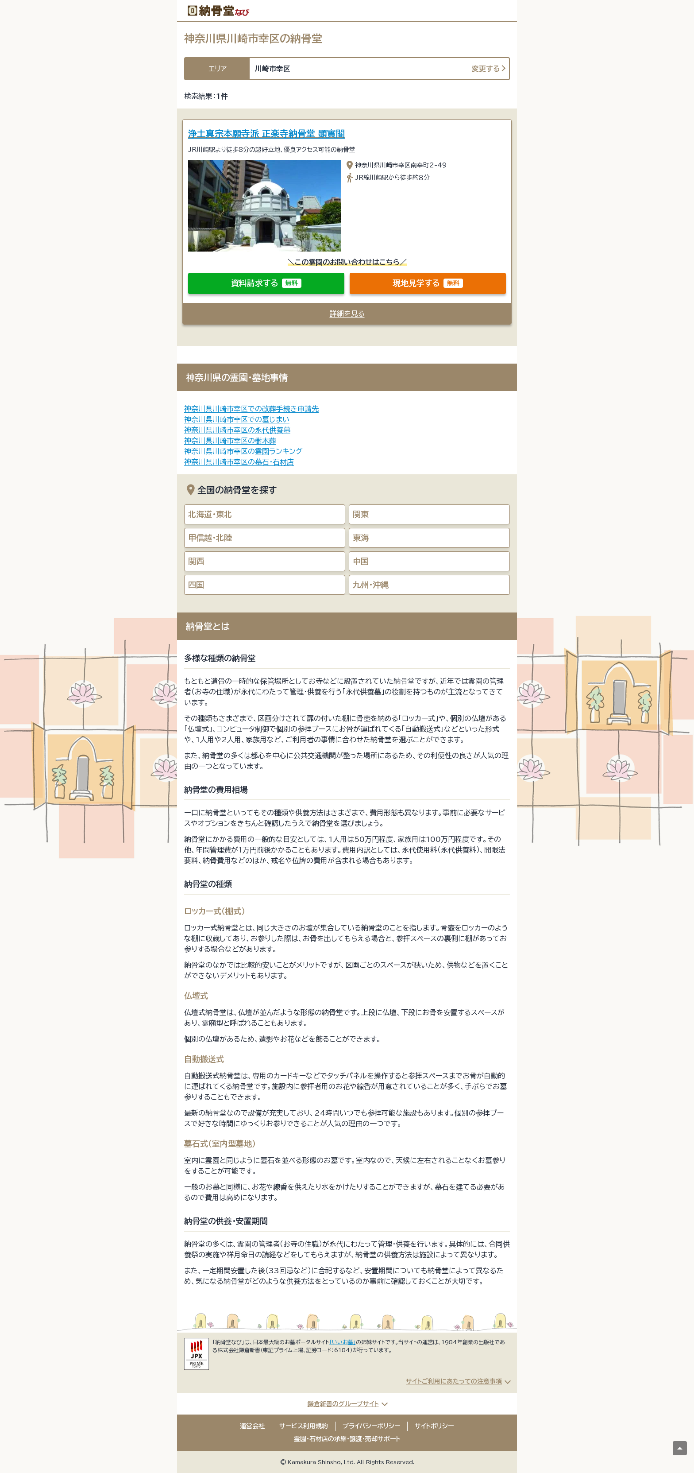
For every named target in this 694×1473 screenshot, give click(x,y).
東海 (361, 538)
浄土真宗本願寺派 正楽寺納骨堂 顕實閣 (266, 133)
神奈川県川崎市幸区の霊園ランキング (243, 451)
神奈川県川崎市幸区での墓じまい (236, 419)
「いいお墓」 (342, 1342)
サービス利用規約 (303, 1426)
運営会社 (252, 1426)
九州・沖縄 (371, 585)
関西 (196, 561)
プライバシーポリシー (371, 1426)
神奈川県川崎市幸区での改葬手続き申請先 (251, 408)
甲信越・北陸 (210, 538)
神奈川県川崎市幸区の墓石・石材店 (239, 461)
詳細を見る (347, 313)
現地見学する (428, 283)
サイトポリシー (434, 1426)
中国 (361, 561)
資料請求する (266, 283)
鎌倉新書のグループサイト (343, 1404)
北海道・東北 (210, 514)
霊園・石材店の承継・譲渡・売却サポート (347, 1439)
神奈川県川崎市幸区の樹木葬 (230, 440)
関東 (361, 514)
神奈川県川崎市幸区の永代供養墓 (237, 430)
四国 (196, 585)
